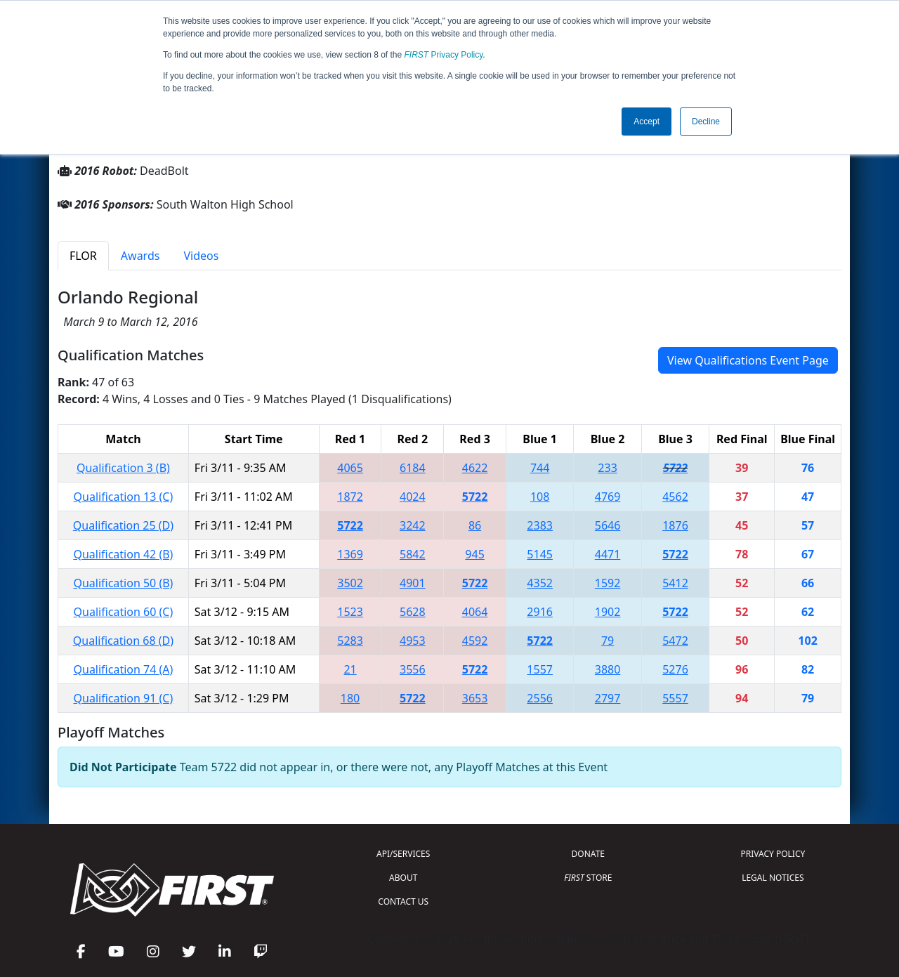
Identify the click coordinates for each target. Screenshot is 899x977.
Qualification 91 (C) (123, 698)
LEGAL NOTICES (773, 878)
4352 (540, 583)
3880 (608, 669)
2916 (540, 611)
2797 (608, 698)
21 (349, 669)
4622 (475, 468)
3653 (475, 698)
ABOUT (403, 878)
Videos (200, 255)
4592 (475, 640)
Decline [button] (706, 121)
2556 (540, 698)
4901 (413, 583)
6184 (413, 468)
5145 (540, 554)
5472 (675, 640)
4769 (608, 496)
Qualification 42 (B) (123, 554)
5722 (675, 468)
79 (607, 640)
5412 (675, 583)
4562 (675, 496)
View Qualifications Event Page (748, 360)
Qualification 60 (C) (123, 611)
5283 (350, 640)
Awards (140, 255)
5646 (608, 525)
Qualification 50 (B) (123, 583)
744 (539, 468)
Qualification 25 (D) (123, 525)
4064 (475, 611)
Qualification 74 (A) (123, 669)
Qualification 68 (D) (123, 640)
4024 (413, 496)
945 (474, 554)
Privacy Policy (444, 55)
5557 (675, 698)
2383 (540, 525)
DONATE (588, 854)
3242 (413, 525)
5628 (413, 611)
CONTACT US (403, 901)
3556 (413, 669)
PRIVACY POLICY (772, 854)
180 (350, 698)
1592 (608, 583)
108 (539, 496)
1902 (608, 611)
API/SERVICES (403, 854)
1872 (350, 496)
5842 (413, 554)
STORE (588, 878)
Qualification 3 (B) (123, 468)
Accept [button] (647, 121)
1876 (675, 525)
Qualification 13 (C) (123, 496)
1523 (350, 611)
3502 (350, 583)
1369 (350, 554)
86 (474, 525)
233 (607, 468)
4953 (413, 640)
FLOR (83, 255)
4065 (350, 468)
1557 (540, 669)
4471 (608, 554)
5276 (675, 669)
